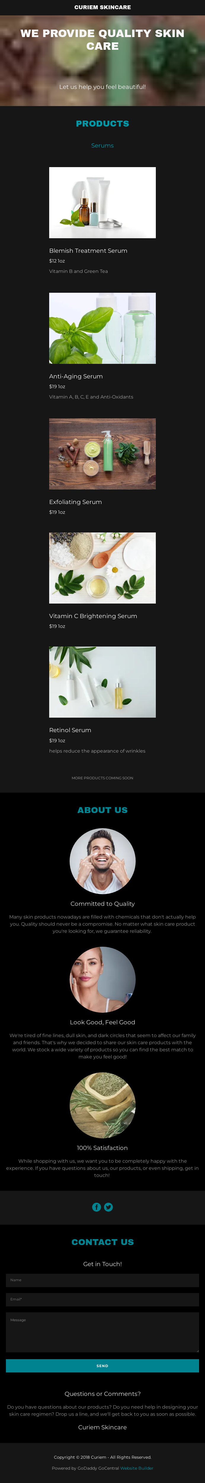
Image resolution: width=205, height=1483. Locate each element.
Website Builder (136, 1468)
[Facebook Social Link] (96, 1208)
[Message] (102, 1332)
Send (102, 1366)
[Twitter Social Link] (108, 1208)
